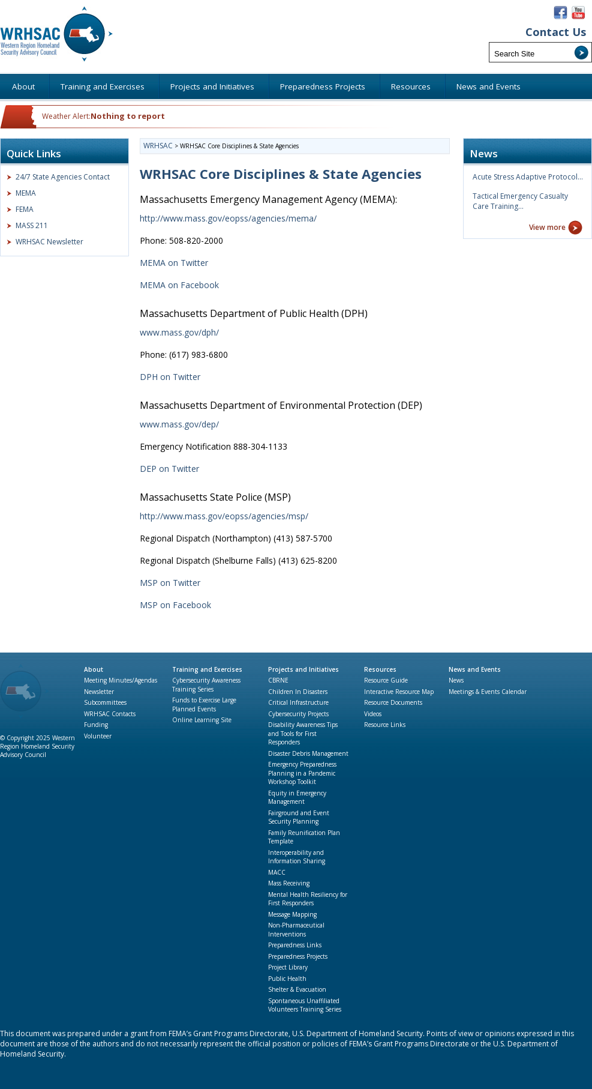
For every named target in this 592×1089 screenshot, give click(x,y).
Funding (96, 724)
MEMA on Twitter (174, 262)
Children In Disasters (297, 691)
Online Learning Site (202, 720)
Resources (380, 669)
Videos (372, 714)
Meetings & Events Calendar (488, 691)
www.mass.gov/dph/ (179, 332)
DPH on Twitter (170, 376)
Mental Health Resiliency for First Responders (307, 899)
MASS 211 (32, 225)
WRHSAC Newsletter (49, 242)
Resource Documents (393, 702)
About (93, 669)
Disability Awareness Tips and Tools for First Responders (303, 733)
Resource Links (384, 724)
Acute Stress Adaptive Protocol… (528, 177)
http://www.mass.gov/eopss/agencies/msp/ (224, 516)
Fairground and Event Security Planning (298, 817)
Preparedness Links (294, 945)
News (456, 680)
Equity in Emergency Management (297, 797)
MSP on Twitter (170, 582)
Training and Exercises (207, 669)
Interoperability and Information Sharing (296, 857)
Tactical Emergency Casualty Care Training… (520, 201)
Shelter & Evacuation (297, 989)
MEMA (26, 193)
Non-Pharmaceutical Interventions (296, 929)
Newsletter (99, 691)
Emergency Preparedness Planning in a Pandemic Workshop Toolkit (302, 773)
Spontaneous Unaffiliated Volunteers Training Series (304, 1005)
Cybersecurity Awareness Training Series (206, 684)
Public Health (287, 978)
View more (547, 227)
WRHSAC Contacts (110, 714)
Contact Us (555, 32)
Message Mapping (292, 914)
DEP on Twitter (169, 468)
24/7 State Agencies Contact (63, 177)
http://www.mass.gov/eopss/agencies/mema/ (228, 218)
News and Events (475, 669)
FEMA (25, 209)
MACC (277, 872)
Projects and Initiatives (303, 669)
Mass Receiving (288, 883)
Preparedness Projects (297, 956)
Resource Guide (386, 680)
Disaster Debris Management (308, 753)
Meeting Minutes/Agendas (120, 680)
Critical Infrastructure (298, 702)
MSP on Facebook (175, 605)
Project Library (288, 967)
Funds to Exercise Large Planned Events (204, 704)
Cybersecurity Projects (298, 714)
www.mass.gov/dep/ (179, 424)
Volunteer (98, 736)
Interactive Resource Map (399, 691)
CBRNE (278, 680)
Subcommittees (105, 702)
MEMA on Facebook (179, 285)
